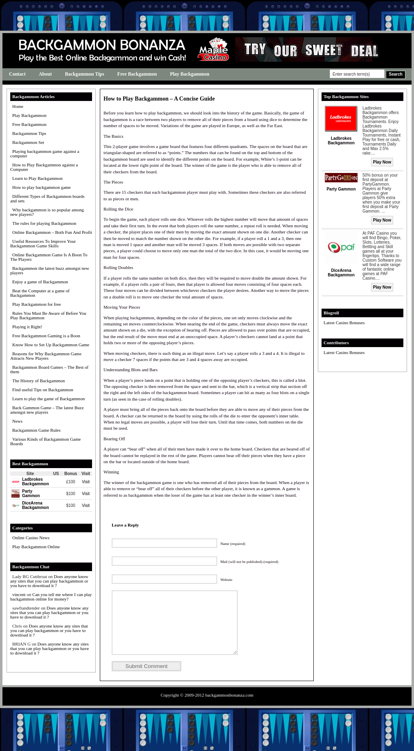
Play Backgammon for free (36, 304)
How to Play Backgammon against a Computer (44, 167)
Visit (86, 482)
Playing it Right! (27, 326)
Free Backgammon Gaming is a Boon (46, 335)
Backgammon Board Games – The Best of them (49, 369)
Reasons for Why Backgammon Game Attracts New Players (45, 356)
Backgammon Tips (84, 74)
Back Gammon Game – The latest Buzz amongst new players (47, 410)
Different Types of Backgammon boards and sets (47, 198)
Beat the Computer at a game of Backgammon (40, 293)
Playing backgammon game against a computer (44, 153)
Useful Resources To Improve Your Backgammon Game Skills (43, 243)
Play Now (382, 162)
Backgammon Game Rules (36, 430)
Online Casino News (31, 537)
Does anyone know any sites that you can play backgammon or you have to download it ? (49, 581)
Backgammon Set (28, 142)
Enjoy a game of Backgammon (40, 281)
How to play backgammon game (41, 187)
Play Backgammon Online (36, 546)
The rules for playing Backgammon (44, 223)
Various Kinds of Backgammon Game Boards (45, 441)
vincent (18, 594)
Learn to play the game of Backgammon (48, 398)
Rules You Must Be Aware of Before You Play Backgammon (48, 315)
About (45, 74)
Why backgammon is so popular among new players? (47, 212)
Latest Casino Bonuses (344, 322)
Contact (17, 74)
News (17, 421)
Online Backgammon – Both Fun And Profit (52, 232)
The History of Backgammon (38, 380)
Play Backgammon (189, 74)
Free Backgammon (137, 74)
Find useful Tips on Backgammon (42, 389)
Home (17, 106)
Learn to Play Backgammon (37, 178)
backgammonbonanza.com (229, 707)
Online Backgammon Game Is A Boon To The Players (49, 257)
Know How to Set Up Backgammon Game (50, 344)
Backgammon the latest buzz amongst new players (49, 270)
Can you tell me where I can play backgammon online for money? (51, 596)
